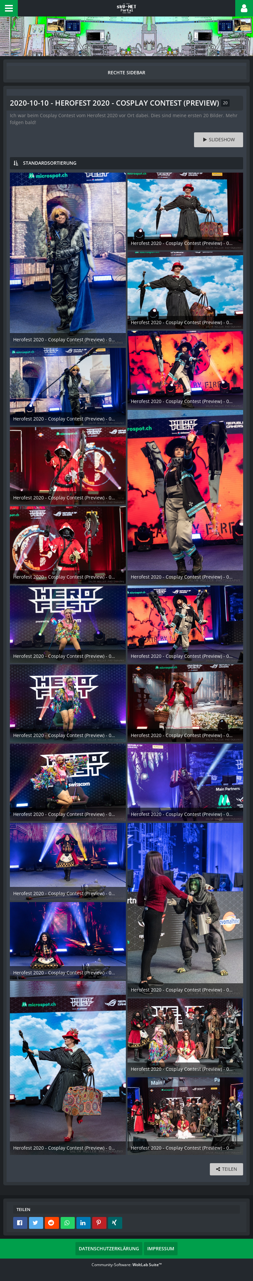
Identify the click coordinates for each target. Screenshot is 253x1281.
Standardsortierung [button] (49, 163)
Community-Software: (127, 1264)
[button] (9, 8)
